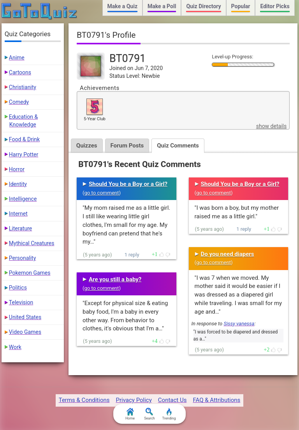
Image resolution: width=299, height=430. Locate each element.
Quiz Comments (178, 145)
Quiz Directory (203, 6)
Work (15, 347)
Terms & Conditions (84, 400)
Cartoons (20, 72)
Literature (20, 228)
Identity (18, 184)
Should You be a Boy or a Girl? (128, 184)
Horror (17, 169)
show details (271, 126)
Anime (17, 57)
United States (25, 317)
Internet (18, 214)
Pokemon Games (30, 273)
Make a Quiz (122, 6)
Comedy (19, 102)
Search (149, 414)
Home (130, 414)
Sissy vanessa (238, 323)
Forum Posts (127, 145)
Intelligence (23, 199)
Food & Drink (24, 139)
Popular (240, 6)
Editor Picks (274, 6)
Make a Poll (162, 6)
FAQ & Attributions (216, 400)
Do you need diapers (227, 254)
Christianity (22, 87)
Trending (169, 414)
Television (21, 302)
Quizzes (86, 145)
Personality (22, 258)
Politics (18, 287)
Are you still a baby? (115, 279)
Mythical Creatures (32, 243)
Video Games (25, 332)
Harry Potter (23, 154)
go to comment (101, 193)
